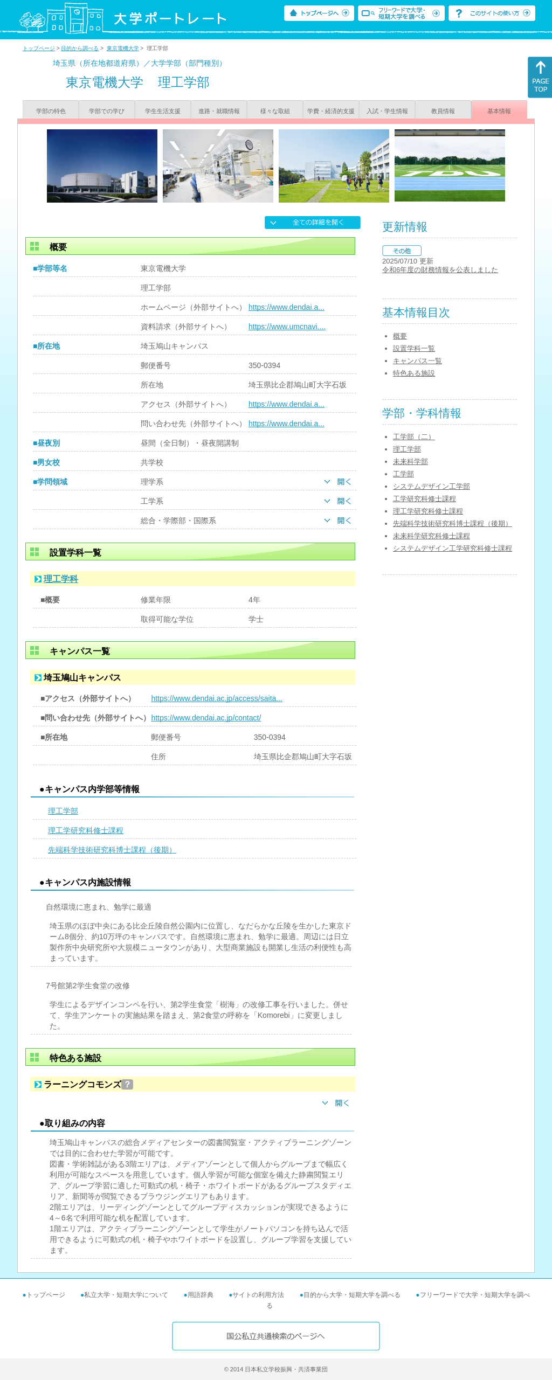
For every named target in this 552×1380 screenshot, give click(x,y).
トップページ (39, 48)
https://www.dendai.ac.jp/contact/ (206, 717)
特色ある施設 (414, 373)
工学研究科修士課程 (424, 499)
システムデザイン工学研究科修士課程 (452, 548)
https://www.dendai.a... (287, 307)
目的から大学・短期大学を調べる (352, 1295)
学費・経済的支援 (331, 111)
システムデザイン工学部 (431, 486)
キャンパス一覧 (417, 361)
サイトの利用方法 (258, 1295)
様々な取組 (275, 111)
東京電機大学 (123, 48)
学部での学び (107, 111)
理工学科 (61, 579)
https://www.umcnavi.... (287, 326)
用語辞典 (200, 1295)
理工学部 (63, 811)
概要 (400, 336)
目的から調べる (80, 48)
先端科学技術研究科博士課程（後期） (112, 849)
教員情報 (443, 111)
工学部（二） (414, 437)
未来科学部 (410, 461)
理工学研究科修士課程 (85, 830)
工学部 (403, 474)
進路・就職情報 (219, 111)
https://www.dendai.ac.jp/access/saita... (216, 698)
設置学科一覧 (414, 348)
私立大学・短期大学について (126, 1295)
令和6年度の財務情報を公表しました (440, 270)
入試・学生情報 (387, 111)
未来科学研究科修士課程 (431, 536)
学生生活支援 (163, 111)
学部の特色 (51, 111)
